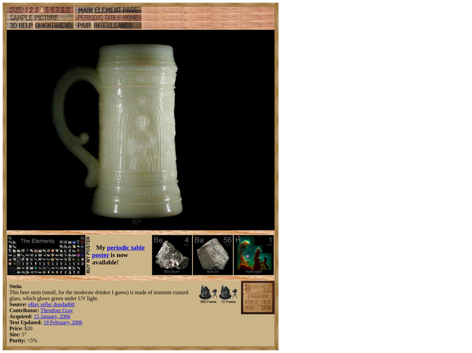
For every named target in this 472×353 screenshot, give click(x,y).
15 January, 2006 (52, 316)
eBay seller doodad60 (51, 304)
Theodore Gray (57, 310)
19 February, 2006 (63, 322)
